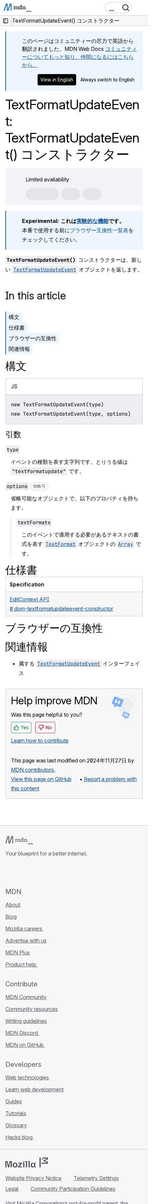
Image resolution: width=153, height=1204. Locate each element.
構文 (14, 317)
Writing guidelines (26, 1021)
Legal (12, 1188)
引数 (13, 434)
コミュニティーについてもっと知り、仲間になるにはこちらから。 (79, 57)
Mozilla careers (24, 928)
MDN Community (26, 997)
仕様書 (17, 327)
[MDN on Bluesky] (21, 872)
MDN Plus (17, 952)
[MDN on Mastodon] (45, 872)
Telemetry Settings (96, 1178)
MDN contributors (32, 769)
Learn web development (34, 1089)
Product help (21, 964)
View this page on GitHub (41, 779)
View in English (56, 79)
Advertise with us (26, 940)
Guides (13, 1101)
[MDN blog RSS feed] (57, 872)
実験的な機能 (92, 221)
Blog (11, 916)
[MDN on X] (33, 872)
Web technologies (27, 1077)
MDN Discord (22, 1033)
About (12, 904)
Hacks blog (19, 1137)
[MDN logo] (19, 840)
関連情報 (19, 349)
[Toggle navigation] (140, 7)
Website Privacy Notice (33, 1178)
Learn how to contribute (40, 740)
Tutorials (15, 1113)
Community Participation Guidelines (73, 1188)
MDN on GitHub (25, 1045)
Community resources (31, 1009)
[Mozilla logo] (26, 1162)
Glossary (16, 1125)
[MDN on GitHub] (9, 872)
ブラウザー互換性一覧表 (99, 230)
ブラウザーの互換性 (33, 338)
